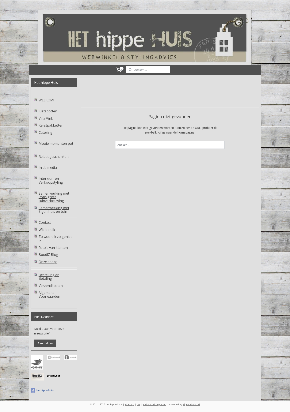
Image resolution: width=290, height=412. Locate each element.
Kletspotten (48, 111)
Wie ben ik (47, 229)
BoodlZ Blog (48, 254)
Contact (45, 222)
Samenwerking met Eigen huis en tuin (54, 210)
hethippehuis (42, 390)
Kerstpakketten (51, 125)
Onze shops (48, 261)
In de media (48, 167)
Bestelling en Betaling (49, 277)
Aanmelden (45, 343)
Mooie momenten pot (56, 143)
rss (138, 404)
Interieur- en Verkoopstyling (51, 180)
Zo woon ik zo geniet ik (55, 238)
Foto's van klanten (53, 247)
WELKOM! (46, 100)
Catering (45, 132)
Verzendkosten (51, 285)
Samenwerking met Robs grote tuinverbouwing (54, 197)
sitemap (129, 404)
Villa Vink (46, 118)
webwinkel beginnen (154, 404)
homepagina (186, 132)
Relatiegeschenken (54, 156)
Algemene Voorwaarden (49, 294)
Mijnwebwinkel (191, 404)
